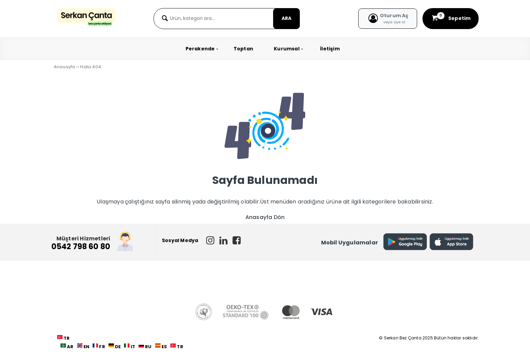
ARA (286, 18)
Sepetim (451, 18)
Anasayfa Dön (265, 217)
